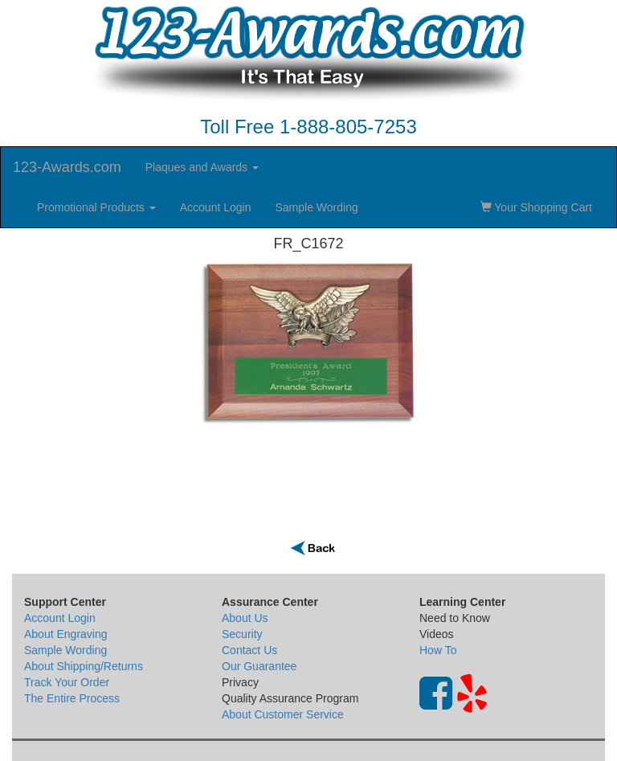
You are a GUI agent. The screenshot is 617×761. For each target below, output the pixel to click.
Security (242, 634)
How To (437, 650)
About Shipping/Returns (83, 666)
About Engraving (66, 634)
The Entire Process (72, 698)
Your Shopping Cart (536, 207)
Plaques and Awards (202, 167)
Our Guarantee (259, 666)
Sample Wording (316, 207)
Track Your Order (66, 682)
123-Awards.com (67, 167)
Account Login (215, 207)
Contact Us (249, 650)
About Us (245, 618)
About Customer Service (283, 714)
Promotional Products (96, 207)
